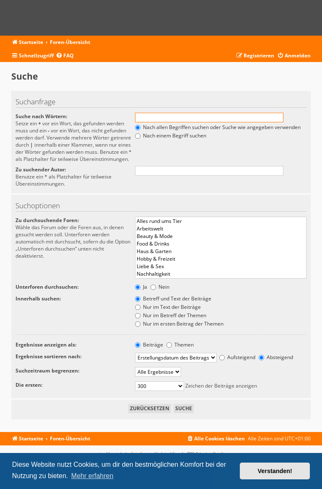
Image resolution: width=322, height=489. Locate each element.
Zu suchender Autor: (41, 169)
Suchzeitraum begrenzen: (47, 370)
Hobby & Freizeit (221, 259)
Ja (141, 286)
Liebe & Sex (221, 266)
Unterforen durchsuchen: (47, 286)
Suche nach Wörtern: (41, 116)
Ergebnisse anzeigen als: (46, 344)
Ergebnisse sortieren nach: (48, 356)
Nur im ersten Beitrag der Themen (179, 323)
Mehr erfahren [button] (92, 475)
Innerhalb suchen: (38, 298)
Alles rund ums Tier (221, 221)
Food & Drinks (221, 244)
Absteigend (276, 357)
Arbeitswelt (221, 229)
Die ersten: (29, 384)
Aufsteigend (237, 357)
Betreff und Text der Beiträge (173, 298)
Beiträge (149, 344)
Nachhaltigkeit (221, 274)
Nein (160, 286)
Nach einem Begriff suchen (170, 135)
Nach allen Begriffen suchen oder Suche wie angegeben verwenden (218, 127)
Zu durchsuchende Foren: (47, 220)
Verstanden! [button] (275, 471)
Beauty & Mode (221, 236)
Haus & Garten (221, 251)
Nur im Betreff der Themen (170, 315)
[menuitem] (65, 56)
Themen (180, 344)
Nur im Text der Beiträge (168, 306)
